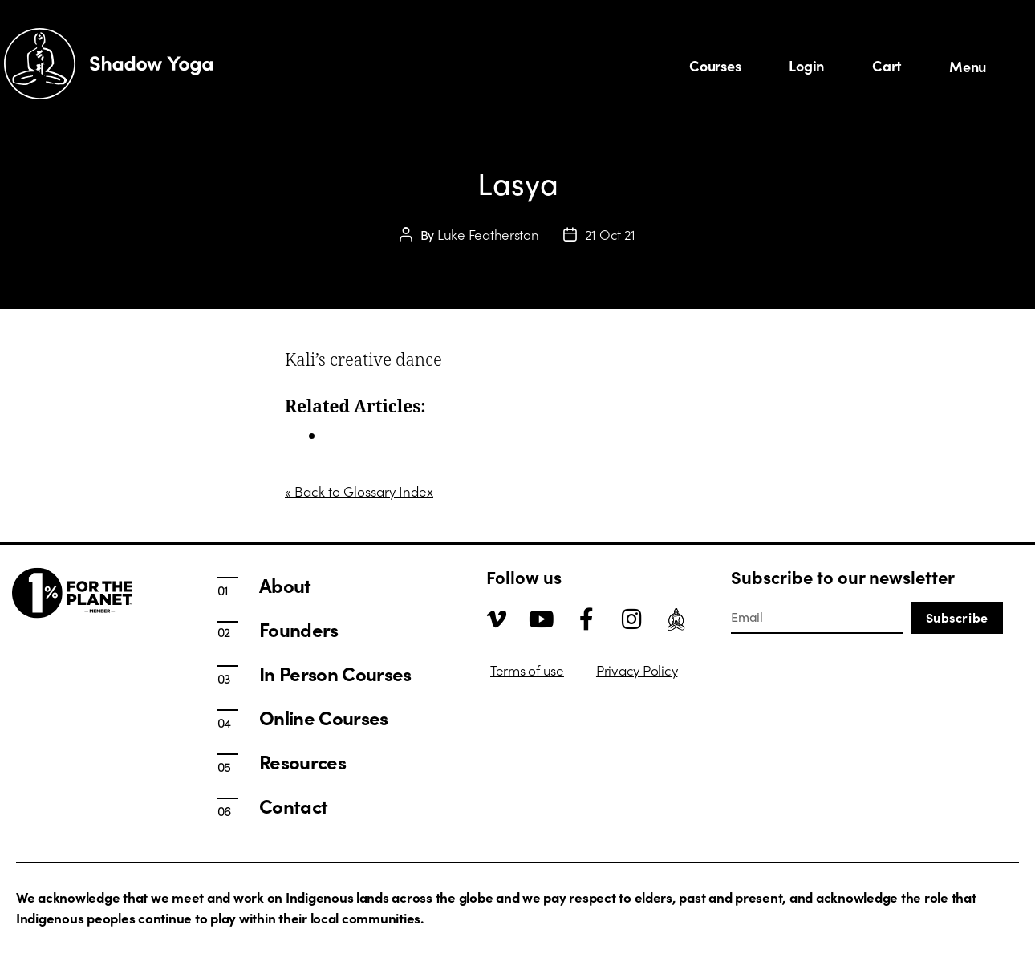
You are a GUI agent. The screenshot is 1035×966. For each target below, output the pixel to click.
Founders (299, 629)
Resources (302, 761)
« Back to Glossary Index (359, 491)
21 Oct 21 (610, 234)
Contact (293, 806)
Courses (715, 65)
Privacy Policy (636, 670)
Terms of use (527, 670)
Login (806, 65)
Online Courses (323, 717)
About (285, 585)
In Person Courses (380, 435)
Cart (886, 65)
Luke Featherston (488, 234)
